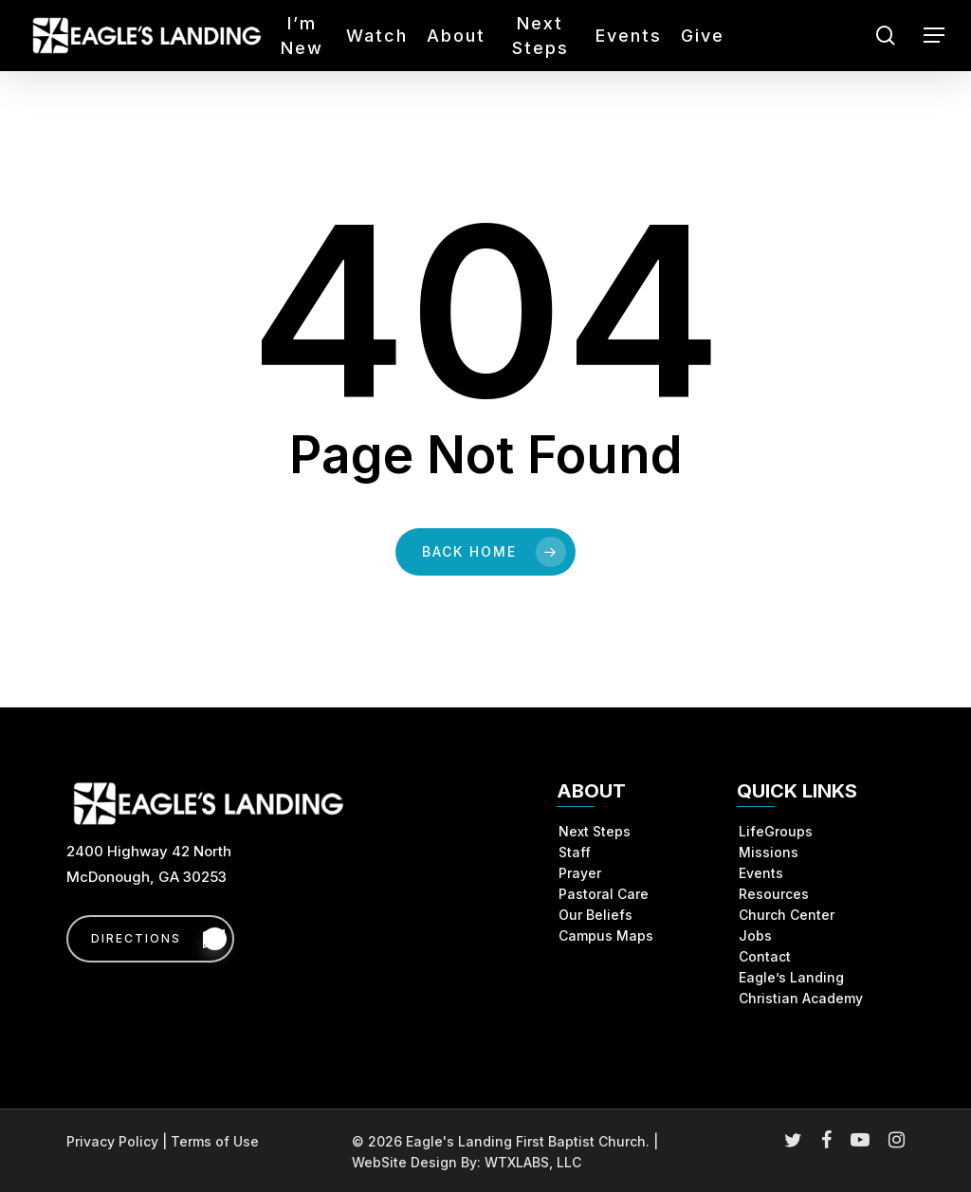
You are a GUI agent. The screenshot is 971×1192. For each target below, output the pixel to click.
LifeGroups (776, 831)
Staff (575, 852)
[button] (934, 36)
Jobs (755, 935)
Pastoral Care (604, 894)
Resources (774, 894)
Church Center (786, 915)
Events (761, 873)
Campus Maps (606, 935)
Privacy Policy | (118, 1141)
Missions (768, 852)
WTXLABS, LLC (533, 1162)
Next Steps (595, 831)
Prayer (580, 873)
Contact (765, 956)
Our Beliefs (595, 915)
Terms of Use (215, 1141)
